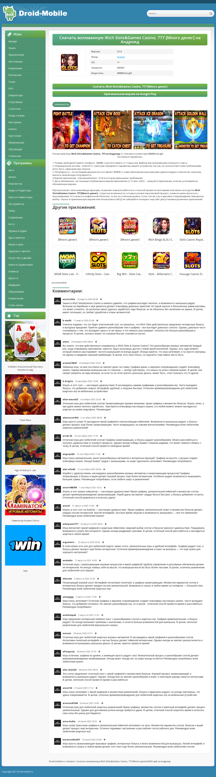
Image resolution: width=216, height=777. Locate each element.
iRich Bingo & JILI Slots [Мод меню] (161, 239)
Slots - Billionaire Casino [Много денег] (161, 274)
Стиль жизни (15, 305)
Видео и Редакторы (19, 190)
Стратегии (14, 108)
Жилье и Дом (15, 244)
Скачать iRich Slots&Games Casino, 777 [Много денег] (130, 86)
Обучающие (15, 149)
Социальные (15, 217)
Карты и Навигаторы (20, 197)
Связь (11, 210)
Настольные (15, 61)
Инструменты (16, 204)
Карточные (14, 135)
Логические (15, 75)
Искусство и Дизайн (19, 258)
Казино (12, 129)
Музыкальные (16, 142)
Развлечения (15, 298)
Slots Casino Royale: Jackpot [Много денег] (193, 239)
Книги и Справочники (20, 264)
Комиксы (13, 271)
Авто (11, 170)
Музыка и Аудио (17, 231)
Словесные (14, 156)
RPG (10, 88)
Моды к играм (16, 115)
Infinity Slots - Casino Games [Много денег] (99, 274)
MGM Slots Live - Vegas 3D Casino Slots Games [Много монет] (67, 274)
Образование (16, 291)
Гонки (11, 81)
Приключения (16, 54)
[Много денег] (67, 239)
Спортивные (15, 102)
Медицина (14, 285)
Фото (11, 224)
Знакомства (15, 183)
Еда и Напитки (16, 237)
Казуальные (15, 68)
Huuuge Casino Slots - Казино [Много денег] (193, 274)
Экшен (12, 48)
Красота (13, 278)
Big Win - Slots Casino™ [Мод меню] (130, 274)
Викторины (14, 122)
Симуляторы (15, 95)
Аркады (12, 41)
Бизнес (12, 177)
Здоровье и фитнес (19, 251)
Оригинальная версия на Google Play (130, 94)
